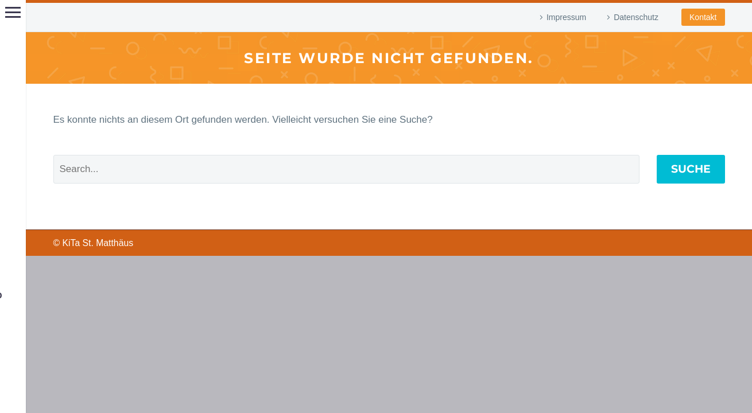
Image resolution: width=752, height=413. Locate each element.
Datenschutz (636, 17)
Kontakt (702, 17)
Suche (691, 169)
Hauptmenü (13, 12)
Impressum (566, 17)
